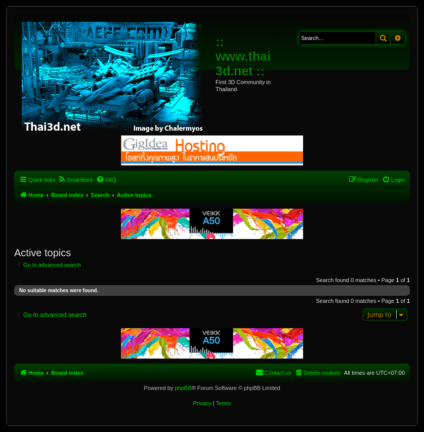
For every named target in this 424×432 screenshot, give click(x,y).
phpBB (183, 388)
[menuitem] (75, 180)
